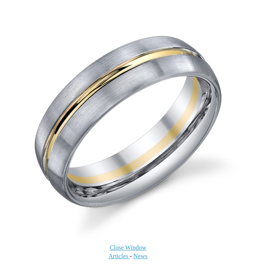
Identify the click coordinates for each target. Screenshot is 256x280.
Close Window (128, 247)
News (140, 256)
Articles (119, 256)
